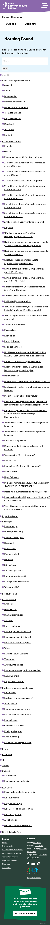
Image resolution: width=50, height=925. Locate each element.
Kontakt (8, 135)
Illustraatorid (10, 609)
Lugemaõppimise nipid (15, 576)
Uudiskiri (30, 24)
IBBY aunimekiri (11, 797)
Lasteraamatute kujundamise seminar (22, 670)
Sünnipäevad (10, 565)
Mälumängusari (11, 375)
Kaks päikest (10, 330)
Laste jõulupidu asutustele (16, 581)
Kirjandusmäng (11, 736)
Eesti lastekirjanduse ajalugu (17, 642)
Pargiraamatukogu (13, 803)
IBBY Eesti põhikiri (12, 814)
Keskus (5, 839)
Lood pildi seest (12, 341)
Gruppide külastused (14, 725)
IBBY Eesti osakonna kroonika (18, 809)
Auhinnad (8, 620)
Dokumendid (10, 96)
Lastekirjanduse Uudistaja (16, 781)
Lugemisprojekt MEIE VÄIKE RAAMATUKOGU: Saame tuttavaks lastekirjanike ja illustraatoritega (25, 414)
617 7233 (43, 854)
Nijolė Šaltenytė (11, 477)
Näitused (8, 559)
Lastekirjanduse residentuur (17, 631)
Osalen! (7, 151)
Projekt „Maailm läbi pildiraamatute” (21, 396)
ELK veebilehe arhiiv (11, 141)
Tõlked (7, 648)
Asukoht (8, 85)
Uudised (11, 24)
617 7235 (43, 848)
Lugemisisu (10, 692)
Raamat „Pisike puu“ (14, 537)
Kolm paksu (9, 335)
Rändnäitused (10, 720)
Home (5, 17)
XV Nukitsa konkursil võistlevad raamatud (24, 222)
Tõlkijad (5, 765)
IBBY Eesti (7, 787)
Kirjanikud (9, 604)
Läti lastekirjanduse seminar (17, 301)
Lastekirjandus (9, 599)
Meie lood (9, 124)
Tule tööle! (9, 129)
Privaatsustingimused (14, 101)
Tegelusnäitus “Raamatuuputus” (19, 455)
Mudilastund (10, 548)
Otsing (5, 749)
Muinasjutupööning (13, 531)
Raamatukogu (10, 526)
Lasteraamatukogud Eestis (17, 709)
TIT (3, 760)
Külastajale (7, 521)
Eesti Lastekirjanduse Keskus (16, 80)
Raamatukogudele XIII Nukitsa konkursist (23, 157)
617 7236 (37, 843)
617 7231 (39, 846)
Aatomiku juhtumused (14, 324)
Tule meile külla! (11, 587)
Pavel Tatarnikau (11, 471)
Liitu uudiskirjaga (25, 913)
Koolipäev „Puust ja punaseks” (18, 698)
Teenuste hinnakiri (12, 112)
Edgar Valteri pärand (14, 681)
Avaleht (5, 75)
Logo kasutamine (12, 118)
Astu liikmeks (10, 820)
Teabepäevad (10, 703)
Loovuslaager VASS (13, 570)
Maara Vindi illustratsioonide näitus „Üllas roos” (27, 491)
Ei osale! (8, 146)
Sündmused (10, 775)
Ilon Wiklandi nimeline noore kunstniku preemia (27, 381)
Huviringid (9, 543)
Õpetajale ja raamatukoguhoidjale (17, 688)
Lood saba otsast (13, 347)
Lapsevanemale (9, 594)
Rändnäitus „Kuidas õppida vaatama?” (22, 466)
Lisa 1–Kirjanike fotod (12, 832)
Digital (43, 923)
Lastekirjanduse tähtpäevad (17, 637)
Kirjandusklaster (10, 516)
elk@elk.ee (31, 852)
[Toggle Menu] (44, 4)
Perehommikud (11, 554)
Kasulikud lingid (11, 676)
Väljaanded (9, 659)
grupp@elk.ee (33, 857)
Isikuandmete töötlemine (16, 107)
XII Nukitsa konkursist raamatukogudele (23, 180)
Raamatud (7, 754)
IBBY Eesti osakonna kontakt (18, 825)
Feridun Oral (10, 460)
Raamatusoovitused (13, 615)
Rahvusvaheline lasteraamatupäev (20, 792)
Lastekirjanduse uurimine (16, 653)
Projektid (8, 227)
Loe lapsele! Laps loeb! (15, 440)
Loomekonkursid (12, 626)
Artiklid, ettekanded (13, 665)
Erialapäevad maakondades (17, 714)
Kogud (7, 90)
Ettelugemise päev (13, 731)
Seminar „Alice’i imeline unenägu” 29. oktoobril (26, 295)
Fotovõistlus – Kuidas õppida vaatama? (22, 361)
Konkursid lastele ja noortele (17, 742)
